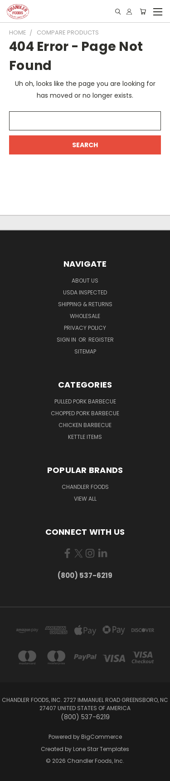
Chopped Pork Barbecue (85, 413)
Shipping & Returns (85, 304)
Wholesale (85, 316)
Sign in (67, 339)
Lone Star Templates (101, 749)
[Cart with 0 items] (142, 12)
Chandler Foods (85, 487)
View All (85, 498)
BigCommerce (101, 737)
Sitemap (85, 351)
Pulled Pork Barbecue (85, 401)
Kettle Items (85, 437)
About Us (85, 280)
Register (101, 339)
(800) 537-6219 (85, 575)
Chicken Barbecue (85, 425)
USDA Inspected (85, 292)
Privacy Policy (85, 328)
